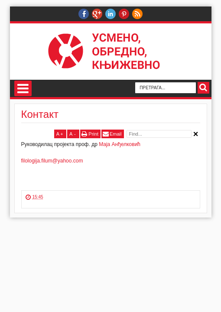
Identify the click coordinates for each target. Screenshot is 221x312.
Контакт (39, 114)
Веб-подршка (97, 14)
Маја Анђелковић (119, 144)
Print (93, 133)
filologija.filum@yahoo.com (52, 161)
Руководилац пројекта (83, 14)
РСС (137, 14)
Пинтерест (124, 14)
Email (116, 133)
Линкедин (110, 14)
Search (203, 88)
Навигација (23, 88)
